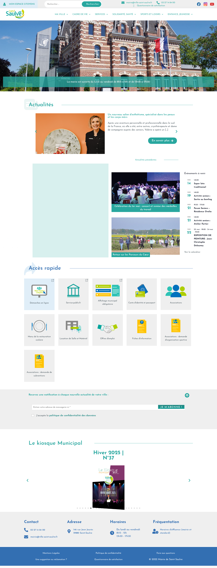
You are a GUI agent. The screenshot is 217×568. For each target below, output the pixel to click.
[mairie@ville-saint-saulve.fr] (122, 2)
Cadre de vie (81, 14)
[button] (36, 131)
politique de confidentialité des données (72, 416)
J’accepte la (64, 416)
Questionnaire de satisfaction (151, 6)
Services (101, 14)
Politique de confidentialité (108, 555)
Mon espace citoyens (22, 4)
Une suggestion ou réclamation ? (51, 562)
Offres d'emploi (107, 338)
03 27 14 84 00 (168, 3)
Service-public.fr (73, 303)
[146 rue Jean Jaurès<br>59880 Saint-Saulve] (69, 532)
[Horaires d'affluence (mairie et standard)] (155, 532)
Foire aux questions (165, 555)
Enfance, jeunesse (180, 14)
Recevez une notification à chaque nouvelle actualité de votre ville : (78, 395)
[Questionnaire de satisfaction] (133, 5)
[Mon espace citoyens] (4, 4)
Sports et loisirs (151, 14)
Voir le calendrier (192, 252)
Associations (176, 303)
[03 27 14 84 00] (158, 2)
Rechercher (92, 4)
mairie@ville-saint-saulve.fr (139, 3)
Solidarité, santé (124, 14)
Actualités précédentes (145, 160)
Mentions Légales (51, 555)
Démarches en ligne (39, 303)
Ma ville (61, 14)
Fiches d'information (142, 338)
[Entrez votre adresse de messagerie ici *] (108, 408)
